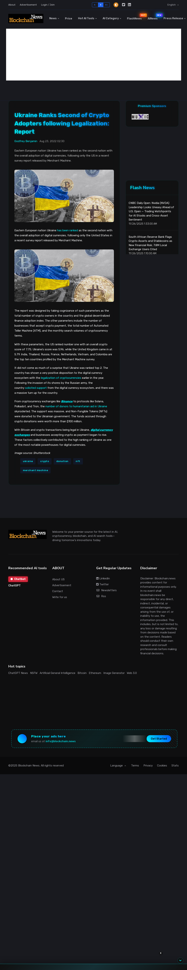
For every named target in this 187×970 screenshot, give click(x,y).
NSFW (33, 673)
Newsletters (106, 590)
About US (58, 579)
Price (68, 18)
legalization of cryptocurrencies (61, 378)
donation (62, 461)
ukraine (28, 461)
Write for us (59, 597)
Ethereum (95, 673)
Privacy (148, 765)
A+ (106, 5)
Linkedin (103, 578)
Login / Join (48, 4)
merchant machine (35, 470)
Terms (135, 765)
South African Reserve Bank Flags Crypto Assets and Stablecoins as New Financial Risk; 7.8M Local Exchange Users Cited (150, 243)
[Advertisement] (93, 54)
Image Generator (114, 673)
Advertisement (28, 4)
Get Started (159, 738)
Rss (101, 596)
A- (95, 5)
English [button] (171, 4)
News (53, 18)
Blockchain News (29, 765)
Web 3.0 (132, 673)
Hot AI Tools (86, 18)
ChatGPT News (18, 673)
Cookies (162, 765)
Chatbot (18, 579)
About (11, 4)
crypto (44, 461)
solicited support (36, 388)
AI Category (111, 18)
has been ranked (67, 230)
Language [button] (116, 765)
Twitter (102, 584)
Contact (57, 591)
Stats (175, 765)
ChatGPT (14, 585)
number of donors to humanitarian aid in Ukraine (76, 406)
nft (78, 461)
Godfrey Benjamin (25, 141)
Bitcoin (82, 673)
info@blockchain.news (61, 741)
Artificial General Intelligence (57, 673)
